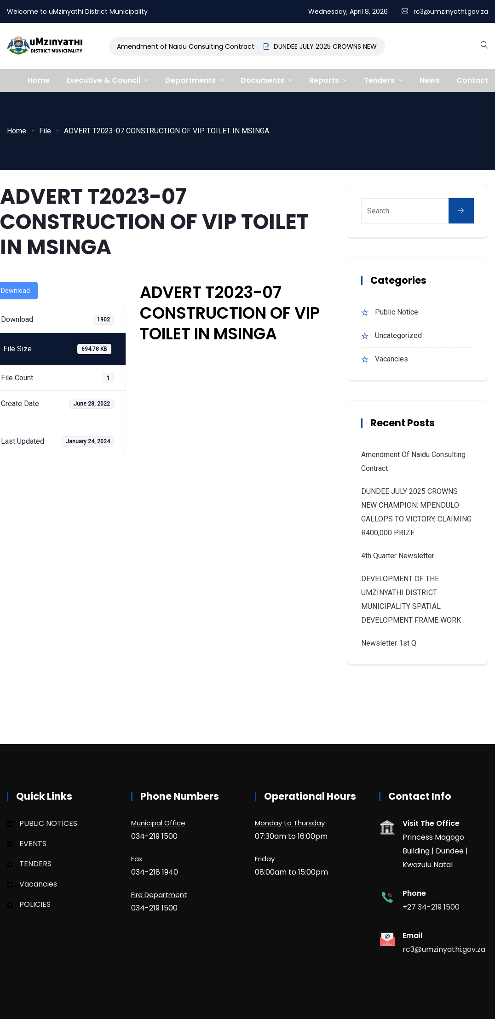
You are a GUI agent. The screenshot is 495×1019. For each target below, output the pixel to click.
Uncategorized (398, 335)
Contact (472, 80)
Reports (324, 80)
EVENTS (32, 843)
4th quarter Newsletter (397, 555)
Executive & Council (103, 80)
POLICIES (35, 904)
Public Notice (396, 312)
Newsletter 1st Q (388, 643)
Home (39, 80)
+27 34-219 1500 (431, 907)
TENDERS (35, 864)
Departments (190, 80)
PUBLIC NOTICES (48, 823)
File (45, 130)
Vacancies (391, 359)
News (430, 80)
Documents (262, 80)
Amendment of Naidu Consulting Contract (186, 46)
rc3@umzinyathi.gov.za (451, 11)
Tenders (379, 80)
